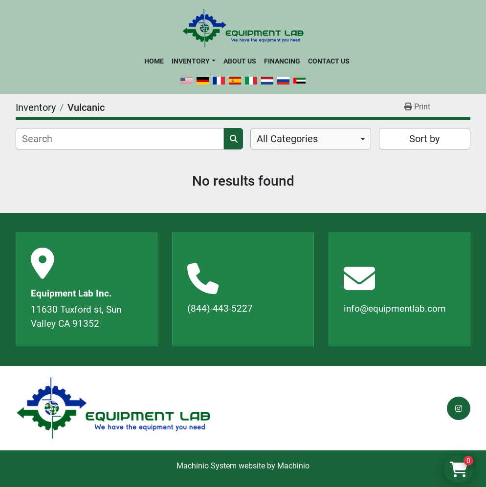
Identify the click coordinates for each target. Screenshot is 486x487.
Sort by (424, 139)
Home (154, 61)
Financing (282, 61)
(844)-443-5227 (220, 308)
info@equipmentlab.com (395, 308)
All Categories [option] (287, 139)
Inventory (191, 61)
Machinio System (207, 465)
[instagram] (458, 408)
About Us (239, 61)
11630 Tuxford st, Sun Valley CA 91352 (76, 316)
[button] (193, 61)
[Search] (120, 138)
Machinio (293, 465)
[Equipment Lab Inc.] (113, 408)
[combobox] (310, 138)
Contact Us (329, 61)
